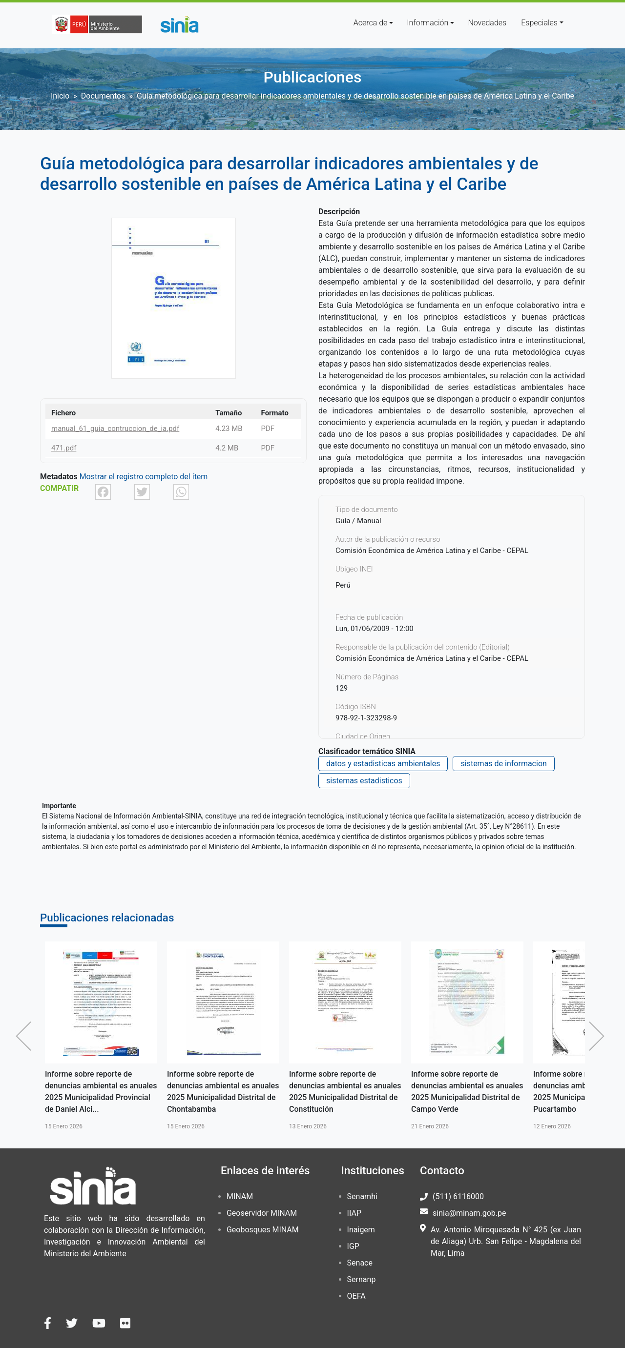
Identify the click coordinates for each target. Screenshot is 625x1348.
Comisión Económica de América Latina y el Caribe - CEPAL (431, 658)
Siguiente (599, 1036)
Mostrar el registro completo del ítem (144, 476)
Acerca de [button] (371, 22)
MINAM (240, 1196)
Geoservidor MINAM (262, 1213)
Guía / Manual (358, 520)
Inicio (60, 96)
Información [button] (427, 22)
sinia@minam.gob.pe (469, 1213)
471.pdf (63, 448)
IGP (353, 1246)
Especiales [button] (539, 22)
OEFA (356, 1296)
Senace (360, 1262)
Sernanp (361, 1279)
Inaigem (361, 1229)
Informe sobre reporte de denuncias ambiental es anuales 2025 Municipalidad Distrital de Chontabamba (223, 1091)
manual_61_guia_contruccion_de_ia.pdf (115, 428)
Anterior (26, 1036)
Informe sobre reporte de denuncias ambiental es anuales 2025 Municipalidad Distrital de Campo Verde (467, 1091)
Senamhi (362, 1196)
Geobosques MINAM (263, 1229)
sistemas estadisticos (364, 780)
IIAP (354, 1213)
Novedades (487, 22)
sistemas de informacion (503, 763)
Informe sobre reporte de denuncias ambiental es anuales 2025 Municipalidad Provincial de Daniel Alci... (101, 1091)
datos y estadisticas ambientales (383, 763)
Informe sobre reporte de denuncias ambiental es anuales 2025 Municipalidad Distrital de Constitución (345, 1091)
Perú (343, 585)
